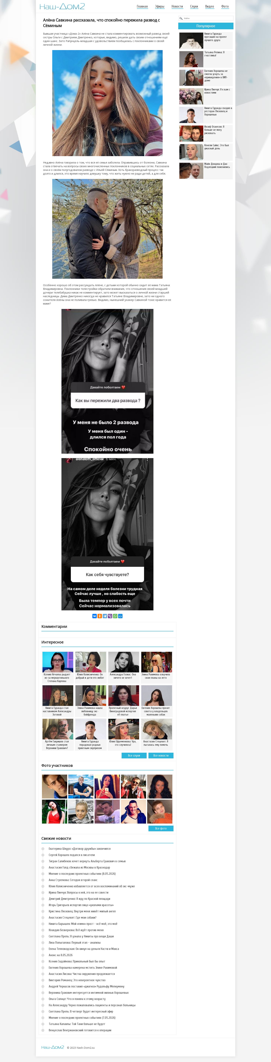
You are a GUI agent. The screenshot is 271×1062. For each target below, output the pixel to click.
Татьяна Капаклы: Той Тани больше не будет (77, 1024)
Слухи (194, 6)
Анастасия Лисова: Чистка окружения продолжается (82, 974)
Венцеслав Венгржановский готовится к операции (80, 1030)
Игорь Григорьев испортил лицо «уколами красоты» (81, 905)
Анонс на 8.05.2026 (60, 955)
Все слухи (134, 755)
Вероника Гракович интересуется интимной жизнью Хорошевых (89, 992)
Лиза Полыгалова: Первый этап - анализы (75, 942)
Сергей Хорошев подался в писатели (72, 855)
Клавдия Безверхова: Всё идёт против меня (76, 930)
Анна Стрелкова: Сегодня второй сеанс (73, 880)
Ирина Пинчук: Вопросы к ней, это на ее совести (78, 892)
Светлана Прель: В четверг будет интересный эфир (81, 1011)
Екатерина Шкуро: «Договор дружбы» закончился (80, 848)
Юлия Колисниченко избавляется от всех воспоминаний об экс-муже (92, 886)
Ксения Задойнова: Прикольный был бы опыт (77, 961)
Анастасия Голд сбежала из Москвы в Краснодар (79, 867)
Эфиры (159, 6)
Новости (177, 6)
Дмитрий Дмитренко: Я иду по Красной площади (79, 899)
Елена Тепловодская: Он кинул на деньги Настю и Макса (84, 949)
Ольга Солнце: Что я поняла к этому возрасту (77, 999)
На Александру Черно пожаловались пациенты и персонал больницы (92, 1005)
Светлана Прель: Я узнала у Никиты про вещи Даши (81, 936)
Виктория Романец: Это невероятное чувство (77, 980)
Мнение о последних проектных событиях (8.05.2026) (82, 873)
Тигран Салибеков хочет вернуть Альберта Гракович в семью (87, 861)
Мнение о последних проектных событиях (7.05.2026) (82, 1017)
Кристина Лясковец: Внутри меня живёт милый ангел (82, 911)
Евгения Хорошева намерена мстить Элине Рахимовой (83, 967)
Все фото (161, 828)
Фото (225, 6)
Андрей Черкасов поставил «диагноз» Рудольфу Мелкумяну (86, 986)
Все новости (161, 755)
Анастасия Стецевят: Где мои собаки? (72, 917)
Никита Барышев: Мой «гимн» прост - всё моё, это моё (83, 924)
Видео (209, 6)
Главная (142, 6)
